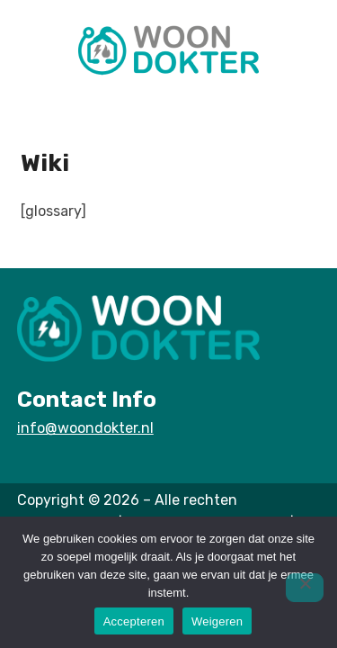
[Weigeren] (305, 587)
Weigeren (217, 621)
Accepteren (133, 621)
